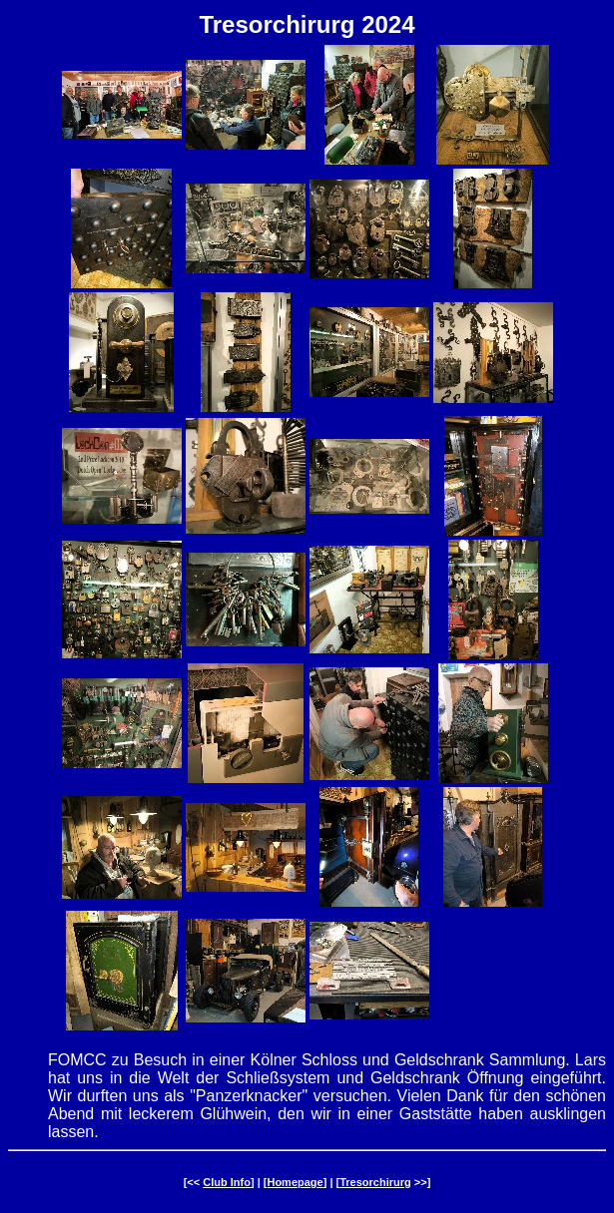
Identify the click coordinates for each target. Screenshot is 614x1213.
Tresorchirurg (375, 1182)
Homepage (294, 1182)
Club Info (227, 1182)
